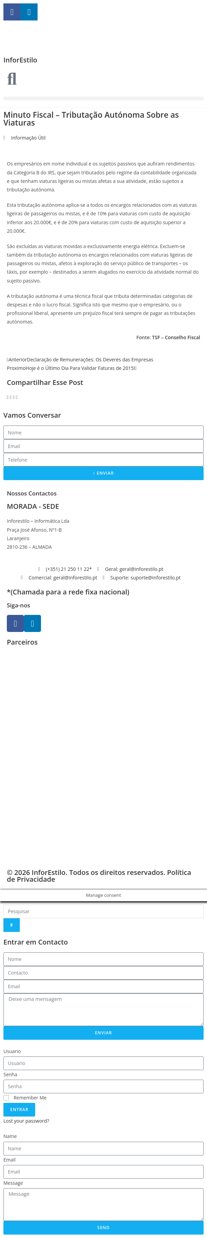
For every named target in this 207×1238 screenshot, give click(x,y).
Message (13, 1183)
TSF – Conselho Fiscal (176, 337)
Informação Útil (28, 137)
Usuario (12, 1051)
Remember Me (24, 1097)
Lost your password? (26, 1121)
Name (10, 1136)
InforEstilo (20, 59)
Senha (10, 1074)
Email (9, 1159)
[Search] (11, 925)
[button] (103, 98)
